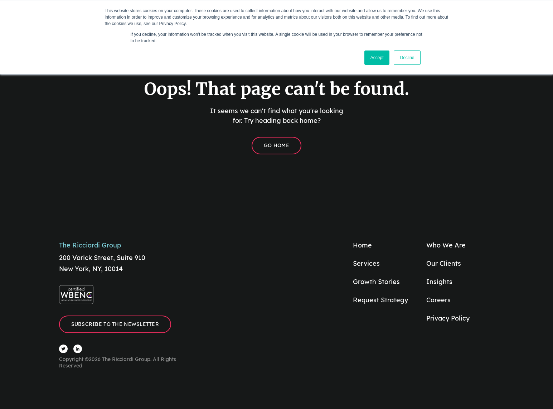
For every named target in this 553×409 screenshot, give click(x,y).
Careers (438, 300)
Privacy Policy (448, 318)
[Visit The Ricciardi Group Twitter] (63, 349)
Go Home (276, 145)
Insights (439, 282)
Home (362, 245)
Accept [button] (377, 57)
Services (366, 263)
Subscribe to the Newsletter (115, 324)
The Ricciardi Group (90, 245)
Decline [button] (407, 57)
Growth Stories (376, 282)
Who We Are (446, 245)
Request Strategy (380, 300)
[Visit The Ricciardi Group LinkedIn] (77, 349)
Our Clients (443, 263)
